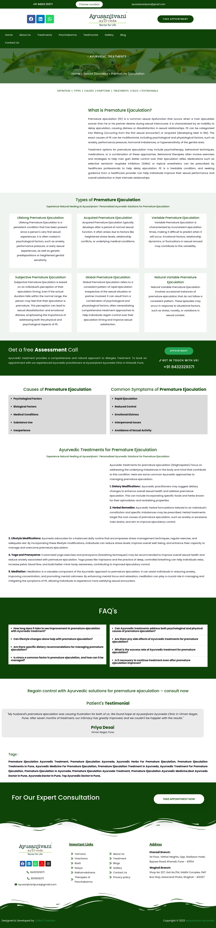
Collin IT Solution (45, 918)
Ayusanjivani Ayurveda (199, 918)
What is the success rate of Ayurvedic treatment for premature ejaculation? (154, 649)
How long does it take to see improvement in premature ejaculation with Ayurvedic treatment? (56, 629)
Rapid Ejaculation (126, 398)
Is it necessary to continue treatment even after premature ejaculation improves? (151, 660)
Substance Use (23, 422)
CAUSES (89, 91)
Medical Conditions (26, 414)
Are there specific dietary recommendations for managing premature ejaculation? (50, 647)
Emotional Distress (127, 414)
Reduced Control (126, 406)
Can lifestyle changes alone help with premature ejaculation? (53, 638)
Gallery (109, 35)
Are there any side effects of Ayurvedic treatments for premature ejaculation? (155, 639)
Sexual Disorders (95, 74)
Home (9, 35)
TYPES (77, 91)
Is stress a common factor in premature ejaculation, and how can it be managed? (55, 657)
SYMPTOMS (103, 91)
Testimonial (90, 35)
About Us (25, 35)
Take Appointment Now (179, 797)
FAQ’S (135, 91)
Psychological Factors (28, 398)
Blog (123, 35)
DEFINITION (64, 91)
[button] (57, 399)
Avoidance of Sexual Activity (133, 429)
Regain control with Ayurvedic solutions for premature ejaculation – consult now (108, 689)
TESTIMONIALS (149, 91)
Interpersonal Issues (128, 422)
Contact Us (12, 43)
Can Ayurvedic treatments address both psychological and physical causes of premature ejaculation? (158, 629)
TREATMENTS (122, 91)
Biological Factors (25, 406)
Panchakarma (68, 35)
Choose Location (89, 4)
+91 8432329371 (178, 367)
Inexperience (22, 429)
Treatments (44, 35)
